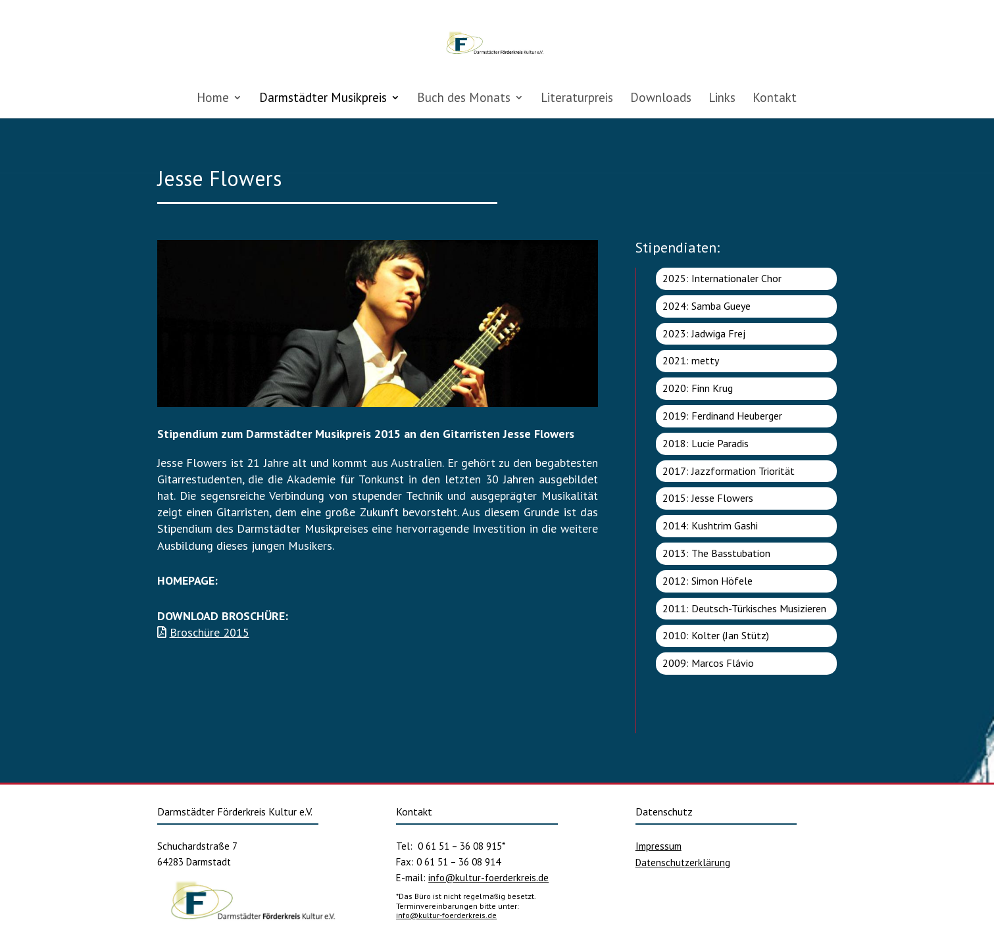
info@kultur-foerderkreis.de (488, 877)
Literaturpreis (577, 99)
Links (721, 99)
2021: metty (690, 360)
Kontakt (775, 99)
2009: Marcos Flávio (708, 662)
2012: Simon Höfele (707, 580)
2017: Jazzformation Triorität (728, 470)
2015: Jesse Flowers (707, 497)
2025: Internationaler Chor (722, 278)
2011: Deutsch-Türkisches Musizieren (744, 608)
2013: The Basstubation (716, 553)
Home (213, 99)
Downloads (660, 99)
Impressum (658, 846)
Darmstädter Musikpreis (323, 99)
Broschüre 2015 (209, 632)
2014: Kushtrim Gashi (710, 525)
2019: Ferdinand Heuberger (722, 415)
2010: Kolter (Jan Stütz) (715, 635)
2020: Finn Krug (697, 388)
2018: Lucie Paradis (705, 443)
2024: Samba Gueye (706, 305)
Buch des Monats (463, 99)
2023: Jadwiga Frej (703, 333)
